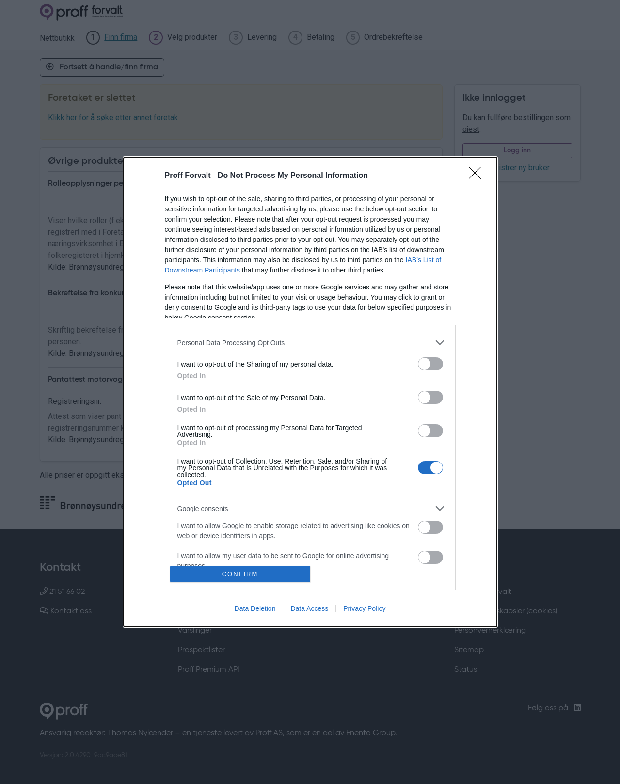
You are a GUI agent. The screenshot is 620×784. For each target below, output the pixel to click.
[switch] (430, 363)
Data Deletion (255, 608)
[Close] (478, 176)
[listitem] (310, 342)
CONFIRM (240, 573)
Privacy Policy (364, 608)
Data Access (309, 608)
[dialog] (310, 391)
